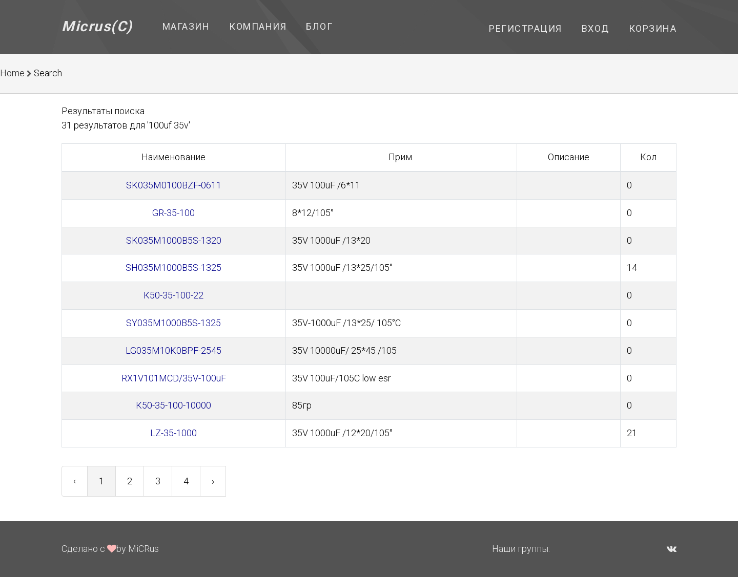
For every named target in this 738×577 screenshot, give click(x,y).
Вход (595, 28)
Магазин (186, 26)
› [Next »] (213, 481)
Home (12, 73)
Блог (319, 26)
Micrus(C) (97, 26)
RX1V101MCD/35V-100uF (173, 378)
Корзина (653, 28)
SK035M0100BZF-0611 (173, 185)
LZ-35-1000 (173, 433)
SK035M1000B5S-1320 (173, 240)
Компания (257, 26)
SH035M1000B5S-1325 (173, 267)
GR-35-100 (173, 212)
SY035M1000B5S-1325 (173, 322)
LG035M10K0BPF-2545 (173, 350)
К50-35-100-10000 (173, 405)
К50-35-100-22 (173, 295)
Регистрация (525, 28)
